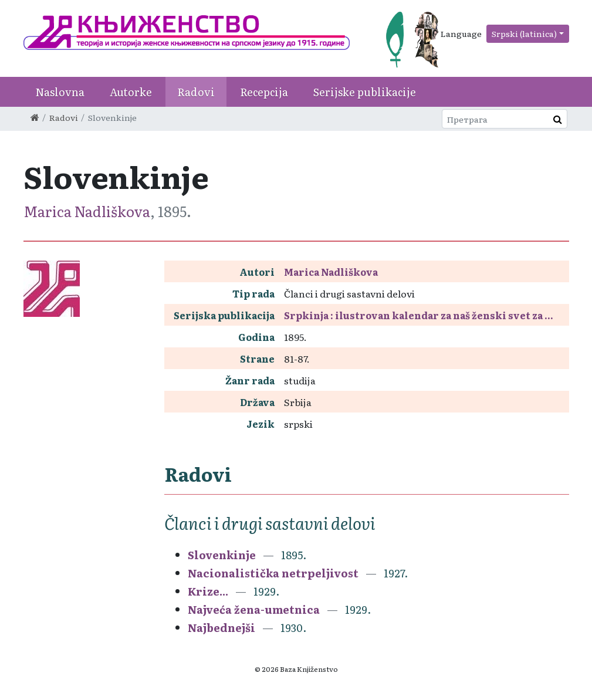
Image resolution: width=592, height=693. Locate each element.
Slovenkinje (222, 555)
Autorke (131, 92)
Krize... (208, 591)
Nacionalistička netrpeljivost (273, 573)
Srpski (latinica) (524, 33)
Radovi (196, 92)
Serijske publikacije (364, 92)
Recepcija (264, 92)
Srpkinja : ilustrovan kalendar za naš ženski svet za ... (418, 315)
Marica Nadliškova (86, 211)
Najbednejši (221, 627)
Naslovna (59, 92)
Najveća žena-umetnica (254, 609)
